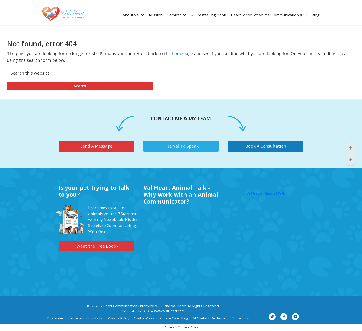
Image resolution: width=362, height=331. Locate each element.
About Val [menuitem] (131, 15)
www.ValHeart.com (169, 311)
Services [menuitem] (174, 15)
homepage (182, 53)
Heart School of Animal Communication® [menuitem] (266, 15)
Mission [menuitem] (156, 15)
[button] (142, 15)
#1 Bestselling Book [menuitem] (208, 15)
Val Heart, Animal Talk (266, 193)
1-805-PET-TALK (136, 311)
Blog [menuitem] (315, 15)
